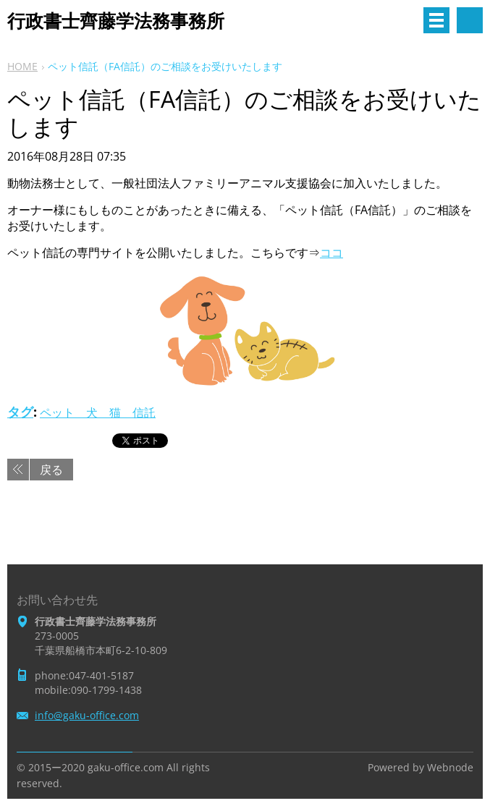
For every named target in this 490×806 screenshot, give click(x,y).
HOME (22, 66)
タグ (20, 411)
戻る (51, 470)
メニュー (436, 20)
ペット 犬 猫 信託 (98, 412)
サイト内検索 (470, 20)
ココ (331, 252)
